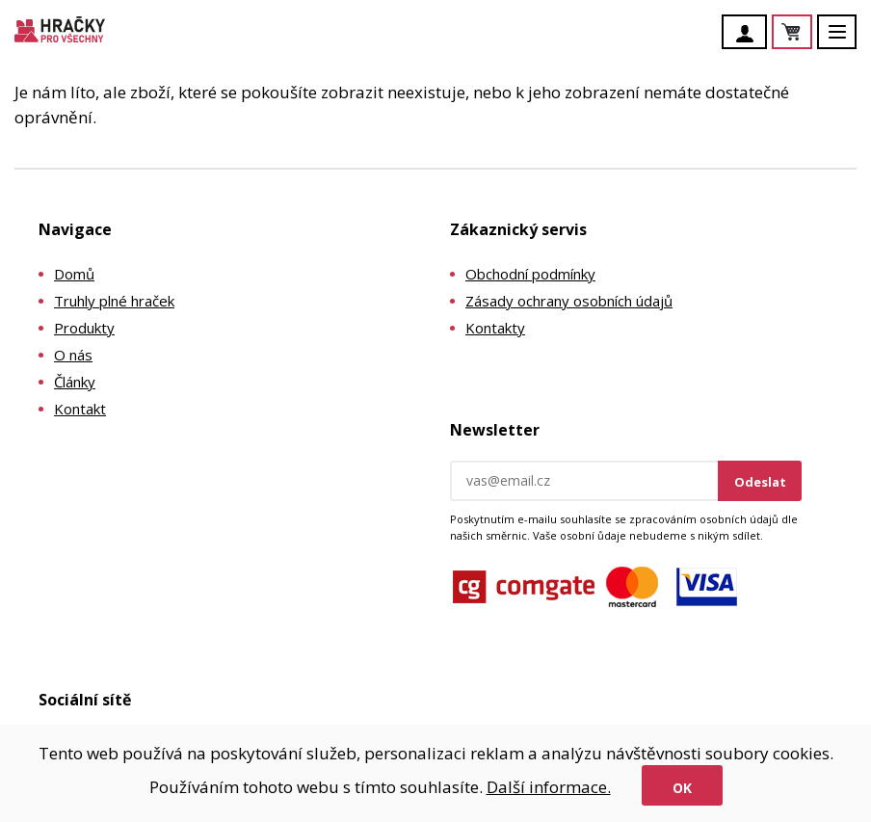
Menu (848, 41)
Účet (749, 33)
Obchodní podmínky (530, 273)
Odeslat (760, 482)
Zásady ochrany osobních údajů (569, 300)
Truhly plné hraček (114, 300)
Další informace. (549, 787)
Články (74, 381)
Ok (682, 788)
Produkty (84, 327)
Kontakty (495, 327)
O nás (73, 354)
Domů (74, 273)
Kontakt (80, 408)
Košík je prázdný (811, 33)
